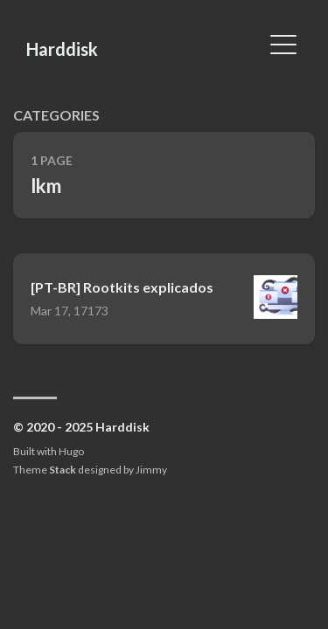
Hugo (71, 451)
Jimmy (151, 469)
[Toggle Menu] (283, 42)
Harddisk (62, 48)
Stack (62, 469)
